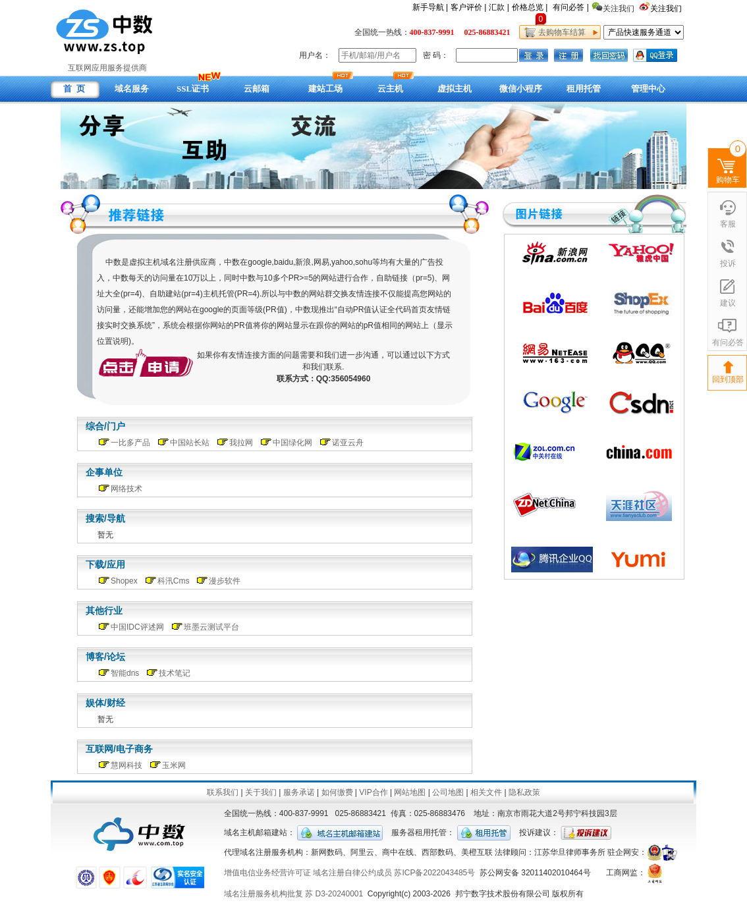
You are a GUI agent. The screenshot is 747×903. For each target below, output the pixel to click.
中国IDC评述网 (137, 627)
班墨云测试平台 (211, 627)
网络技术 (126, 488)
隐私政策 (524, 792)
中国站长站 (189, 442)
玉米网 (174, 765)
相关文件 (486, 792)
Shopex (124, 581)
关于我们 (261, 792)
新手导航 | (430, 7)
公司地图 (448, 792)
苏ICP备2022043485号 (434, 872)
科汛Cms (173, 581)
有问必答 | (570, 7)
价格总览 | (529, 7)
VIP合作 (373, 792)
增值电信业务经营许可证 (267, 872)
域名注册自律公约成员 (352, 872)
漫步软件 (224, 581)
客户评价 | (468, 7)
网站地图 (410, 792)
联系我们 (222, 792)
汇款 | (499, 7)
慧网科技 (126, 765)
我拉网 (241, 442)
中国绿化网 (292, 442)
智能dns (125, 673)
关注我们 (667, 8)
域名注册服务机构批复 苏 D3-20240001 (293, 893)
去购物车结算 (560, 32)
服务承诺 (299, 792)
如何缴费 (337, 792)
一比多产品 (130, 442)
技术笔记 (174, 673)
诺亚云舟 (348, 442)
